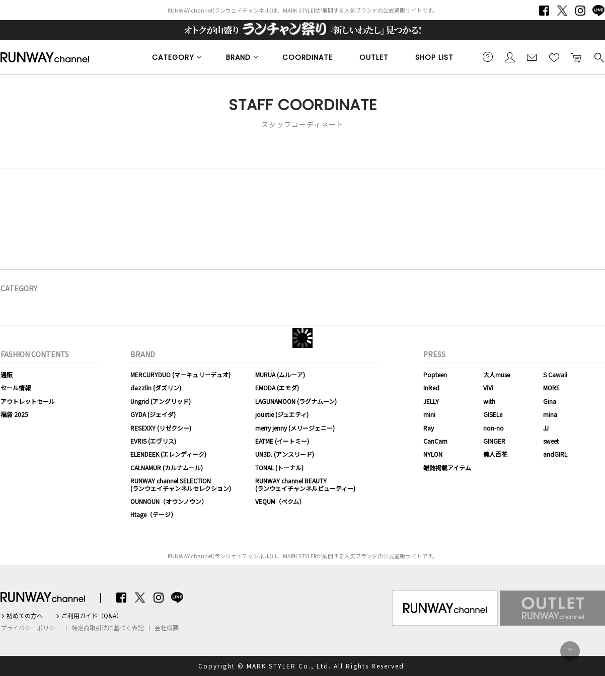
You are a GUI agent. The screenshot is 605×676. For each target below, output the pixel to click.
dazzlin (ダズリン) (155, 387)
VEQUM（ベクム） (280, 501)
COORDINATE (307, 57)
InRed (431, 387)
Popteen (435, 374)
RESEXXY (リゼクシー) (160, 428)
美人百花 (495, 454)
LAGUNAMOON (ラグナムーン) (296, 401)
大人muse (496, 374)
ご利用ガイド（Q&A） (91, 616)
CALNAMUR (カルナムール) (166, 467)
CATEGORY (173, 57)
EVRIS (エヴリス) (153, 441)
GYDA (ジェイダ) (153, 414)
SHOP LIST (434, 57)
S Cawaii (555, 374)
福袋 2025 (14, 414)
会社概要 (167, 628)
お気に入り (554, 57)
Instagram (580, 11)
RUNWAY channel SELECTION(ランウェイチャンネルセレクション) (180, 484)
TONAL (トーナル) (279, 467)
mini (429, 414)
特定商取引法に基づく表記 (107, 628)
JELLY (431, 401)
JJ (546, 428)
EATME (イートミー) (282, 441)
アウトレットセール (28, 401)
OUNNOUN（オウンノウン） (168, 501)
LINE (598, 11)
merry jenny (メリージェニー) (295, 428)
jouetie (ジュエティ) (282, 414)
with (489, 401)
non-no (493, 428)
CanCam (435, 441)
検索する (598, 57)
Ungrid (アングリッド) (160, 401)
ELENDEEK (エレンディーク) (168, 454)
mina (550, 414)
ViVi (488, 387)
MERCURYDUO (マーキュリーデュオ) (180, 374)
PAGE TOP (570, 651)
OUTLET (374, 57)
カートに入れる (576, 57)
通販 (7, 374)
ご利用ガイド (488, 57)
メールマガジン (532, 57)
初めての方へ (25, 616)
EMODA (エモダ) (277, 387)
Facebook (544, 11)
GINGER (494, 441)
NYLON (432, 454)
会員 (510, 57)
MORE (551, 387)
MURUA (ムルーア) (280, 374)
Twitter (562, 11)
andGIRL (555, 454)
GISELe (492, 414)
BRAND (238, 57)
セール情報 (16, 387)
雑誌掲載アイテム (447, 467)
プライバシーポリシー (31, 628)
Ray (428, 428)
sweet (551, 441)
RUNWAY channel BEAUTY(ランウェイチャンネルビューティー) (305, 484)
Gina (549, 401)
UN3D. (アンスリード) (284, 454)
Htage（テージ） (153, 514)
